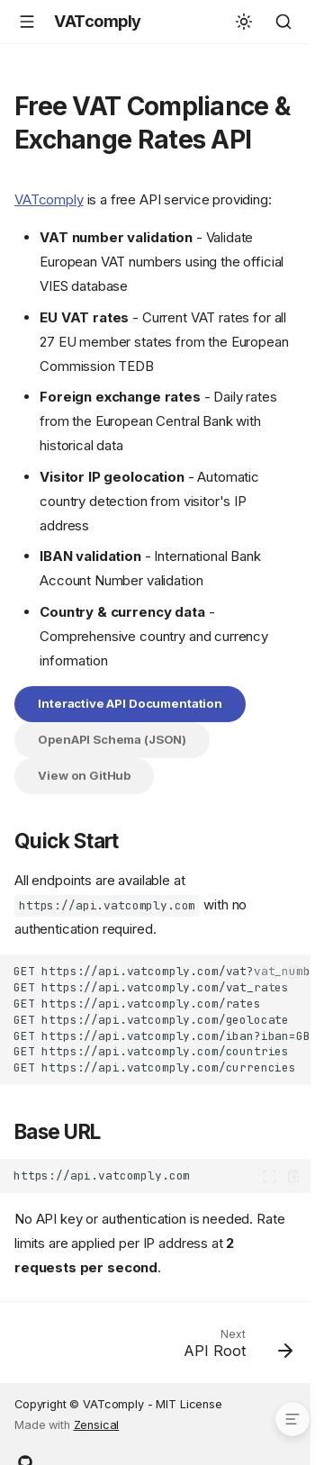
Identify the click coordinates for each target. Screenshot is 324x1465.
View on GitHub (84, 775)
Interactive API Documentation (130, 703)
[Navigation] (27, 21)
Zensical (97, 1425)
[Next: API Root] (235, 1348)
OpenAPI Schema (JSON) (112, 739)
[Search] (283, 21)
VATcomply (49, 199)
